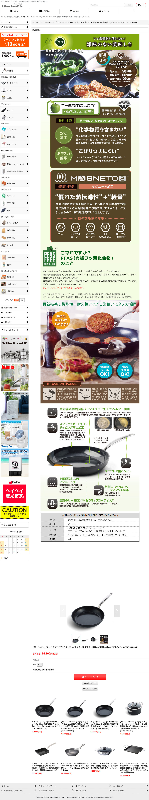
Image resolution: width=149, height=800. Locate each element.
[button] (134, 11)
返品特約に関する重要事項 (43, 670)
